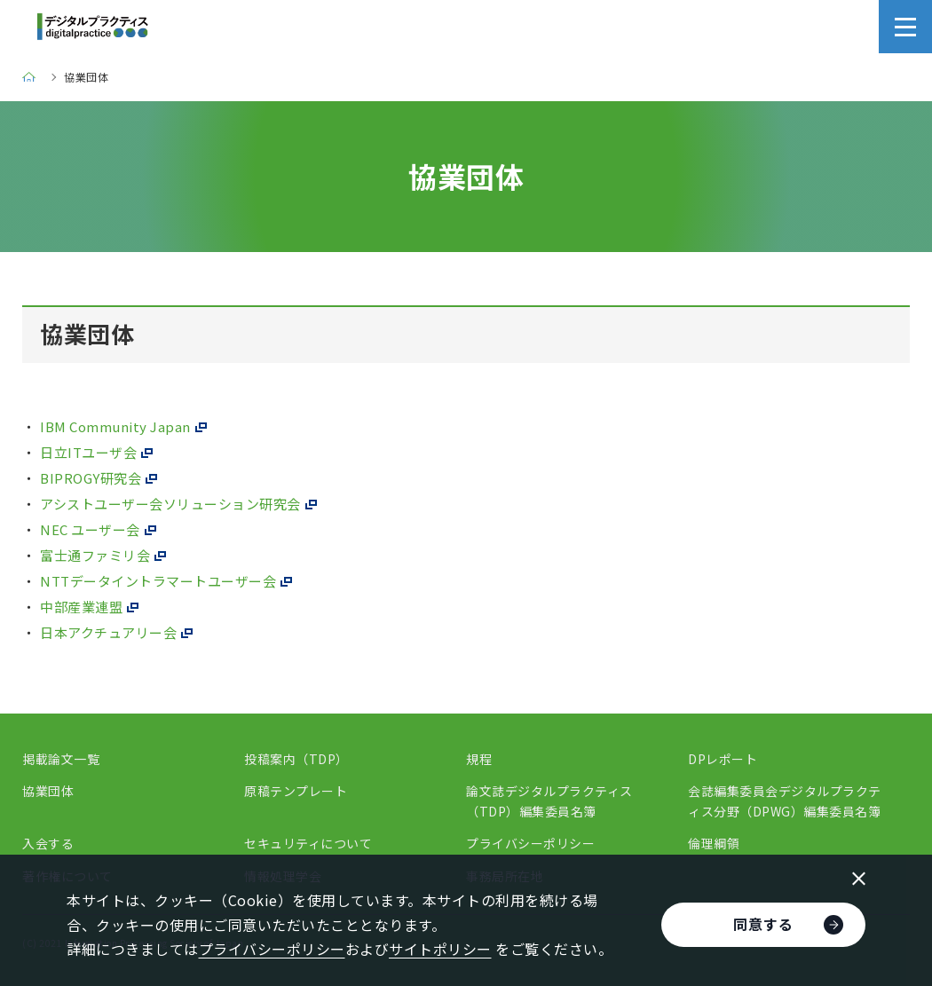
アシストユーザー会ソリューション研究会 (170, 503)
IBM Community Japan (115, 426)
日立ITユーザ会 (88, 452)
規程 (479, 759)
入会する (48, 843)
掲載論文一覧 (60, 759)
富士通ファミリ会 (95, 555)
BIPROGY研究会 (90, 478)
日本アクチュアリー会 (108, 632)
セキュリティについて (308, 843)
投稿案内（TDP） (296, 759)
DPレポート (722, 759)
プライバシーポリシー (530, 843)
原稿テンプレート (295, 791)
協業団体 (48, 791)
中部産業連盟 (81, 606)
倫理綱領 (713, 843)
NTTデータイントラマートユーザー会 (158, 581)
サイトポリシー (440, 948)
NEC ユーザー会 (90, 529)
